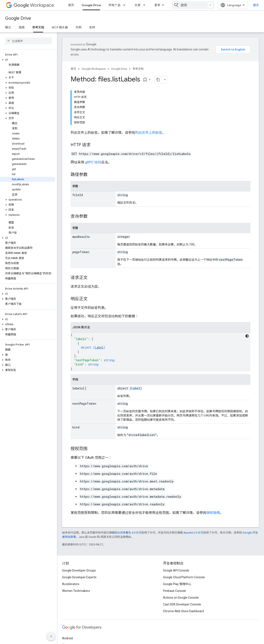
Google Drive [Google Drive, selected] (91, 5)
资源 (137, 5)
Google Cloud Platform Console (184, 577)
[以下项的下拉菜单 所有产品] (125, 5)
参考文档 (138, 68)
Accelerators (70, 584)
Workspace (34, 5)
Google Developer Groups (79, 570)
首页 (71, 5)
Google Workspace (94, 68)
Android (67, 638)
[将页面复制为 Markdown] (152, 79)
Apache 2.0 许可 (193, 532)
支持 (92, 27)
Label (99, 347)
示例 (78, 27)
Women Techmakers (76, 590)
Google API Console (176, 570)
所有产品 (114, 5)
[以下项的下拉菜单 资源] (145, 5)
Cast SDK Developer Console (182, 604)
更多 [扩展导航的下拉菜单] (157, 5)
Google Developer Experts (79, 577)
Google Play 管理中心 (177, 584)
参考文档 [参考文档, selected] (38, 27)
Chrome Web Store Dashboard (183, 611)
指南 (22, 27)
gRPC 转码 (93, 162)
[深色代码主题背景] (247, 336)
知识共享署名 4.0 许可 (128, 532)
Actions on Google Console (181, 597)
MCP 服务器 (60, 27)
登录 (256, 5)
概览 (8, 27)
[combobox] (193, 5)
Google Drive (18, 18)
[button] (27, 59)
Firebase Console (174, 590)
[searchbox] (28, 41)
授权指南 (213, 513)
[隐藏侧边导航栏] (51, 636)
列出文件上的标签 (148, 133)
